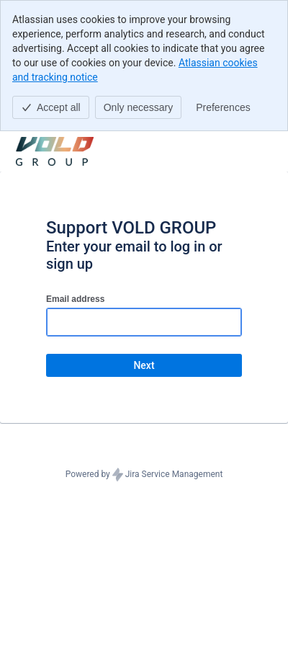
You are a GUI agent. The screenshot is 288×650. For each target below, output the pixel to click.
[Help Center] (55, 151)
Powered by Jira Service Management (144, 475)
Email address (75, 299)
